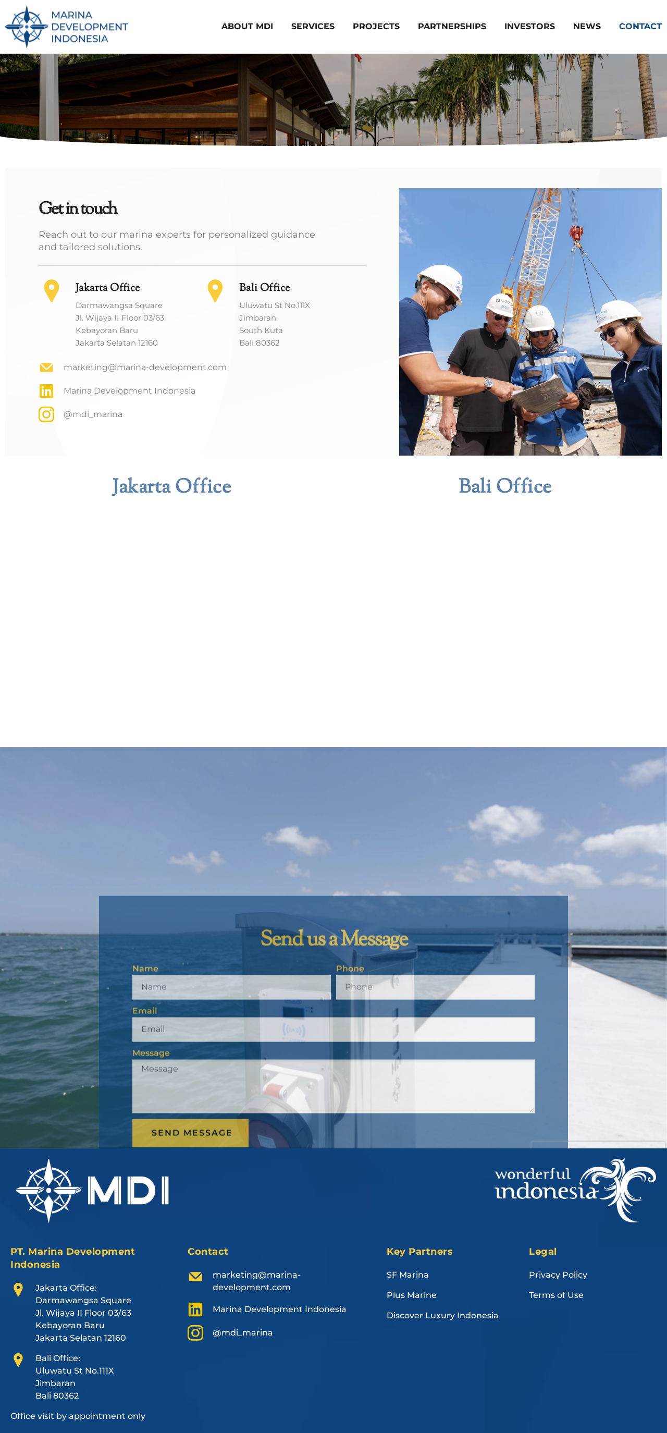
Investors (529, 26)
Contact (640, 26)
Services (313, 26)
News (587, 26)
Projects (376, 26)
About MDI (247, 26)
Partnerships (452, 26)
